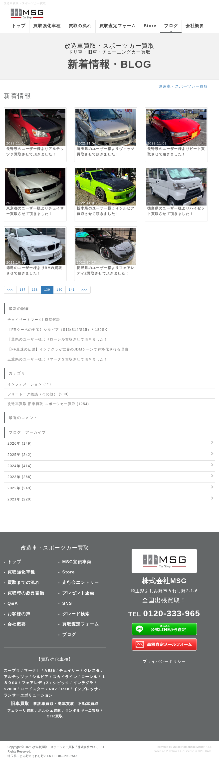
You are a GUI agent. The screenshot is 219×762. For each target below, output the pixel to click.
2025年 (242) (19, 455)
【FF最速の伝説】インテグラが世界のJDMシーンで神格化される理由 (67, 349)
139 (47, 289)
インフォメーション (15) (29, 384)
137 (22, 289)
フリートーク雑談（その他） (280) (38, 394)
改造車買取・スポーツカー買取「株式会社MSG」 (66, 747)
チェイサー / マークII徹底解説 (33, 320)
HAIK (208, 751)
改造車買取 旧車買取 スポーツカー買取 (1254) (48, 404)
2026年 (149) (19, 443)
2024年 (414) (19, 466)
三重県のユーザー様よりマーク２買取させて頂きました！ (57, 359)
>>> (84, 289)
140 (59, 289)
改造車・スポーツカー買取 (183, 86)
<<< (10, 289)
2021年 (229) (19, 499)
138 (35, 289)
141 (72, 289)
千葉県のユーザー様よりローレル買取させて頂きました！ (57, 339)
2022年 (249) (19, 488)
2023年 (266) (19, 477)
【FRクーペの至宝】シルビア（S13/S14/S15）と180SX (57, 330)
